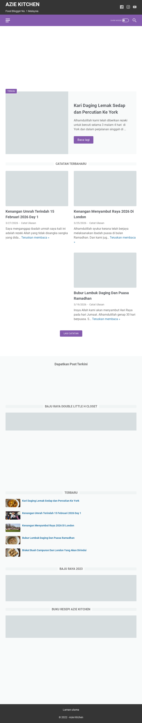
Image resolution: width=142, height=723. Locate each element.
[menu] (10, 20)
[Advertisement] (71, 57)
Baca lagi (85, 140)
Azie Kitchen (23, 4)
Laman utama (71, 709)
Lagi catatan (71, 333)
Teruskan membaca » (35, 237)
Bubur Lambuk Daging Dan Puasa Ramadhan (48, 537)
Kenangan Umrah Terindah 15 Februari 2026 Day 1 (51, 513)
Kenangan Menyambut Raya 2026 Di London (48, 525)
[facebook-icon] (122, 7)
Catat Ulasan (28, 223)
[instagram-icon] (128, 7)
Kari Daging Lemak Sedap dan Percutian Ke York (50, 500)
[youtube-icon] (134, 7)
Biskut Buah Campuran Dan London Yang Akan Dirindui (54, 550)
